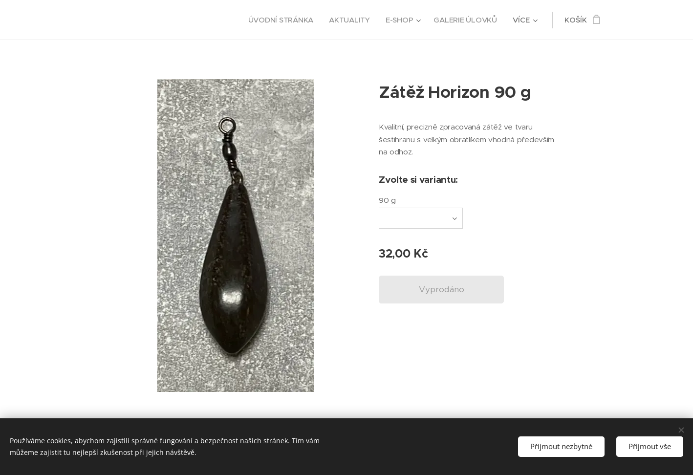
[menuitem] (279, 20)
